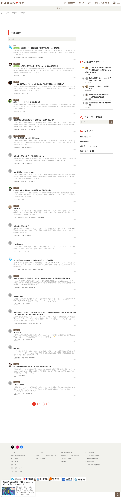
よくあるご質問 (40, 458)
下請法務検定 (18, 244)
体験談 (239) (84, 141)
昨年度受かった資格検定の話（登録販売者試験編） (98, 97)
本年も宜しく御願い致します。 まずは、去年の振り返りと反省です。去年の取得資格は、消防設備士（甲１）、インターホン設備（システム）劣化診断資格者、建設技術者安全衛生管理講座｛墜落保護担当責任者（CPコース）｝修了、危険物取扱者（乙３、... (44, 353)
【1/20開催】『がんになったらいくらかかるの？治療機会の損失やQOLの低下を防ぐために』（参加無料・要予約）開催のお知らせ (44, 313)
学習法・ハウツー (19, 135)
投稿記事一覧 (15, 461)
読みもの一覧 (15, 458)
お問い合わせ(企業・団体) (92, 455)
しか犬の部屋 (39, 452)
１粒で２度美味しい (20, 384)
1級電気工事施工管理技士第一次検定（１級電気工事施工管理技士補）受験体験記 (41, 278)
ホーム (13, 452)
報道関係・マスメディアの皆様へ (70, 455)
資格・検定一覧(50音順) (18, 455)
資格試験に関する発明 (21, 226)
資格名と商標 (18, 296)
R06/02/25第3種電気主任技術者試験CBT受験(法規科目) (32, 190)
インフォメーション (16, 471)
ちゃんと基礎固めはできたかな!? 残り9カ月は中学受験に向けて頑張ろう (38, 84)
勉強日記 (17, 63)
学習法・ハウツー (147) (88, 146)
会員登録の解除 (89, 461)
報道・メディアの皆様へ (102, 3)
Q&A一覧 (13, 465)
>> (50, 403)
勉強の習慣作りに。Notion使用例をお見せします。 (98, 80)
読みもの (81, 3)
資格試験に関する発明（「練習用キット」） (29, 156)
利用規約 (63, 461)
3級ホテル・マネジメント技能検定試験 (27, 102)
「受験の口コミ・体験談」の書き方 (46, 455)
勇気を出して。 (18, 208)
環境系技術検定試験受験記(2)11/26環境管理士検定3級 (32, 366)
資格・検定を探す (69, 3)
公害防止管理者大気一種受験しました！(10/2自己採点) (36, 66)
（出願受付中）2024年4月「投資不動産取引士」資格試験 (33, 260)
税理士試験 (17, 332)
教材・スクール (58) (87, 151)
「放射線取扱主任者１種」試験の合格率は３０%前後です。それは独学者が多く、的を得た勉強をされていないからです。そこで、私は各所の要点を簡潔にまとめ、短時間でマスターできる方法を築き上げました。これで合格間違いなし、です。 (44, 142)
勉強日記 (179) (85, 137)
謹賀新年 (16, 348)
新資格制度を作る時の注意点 (23, 172)
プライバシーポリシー (91, 458)
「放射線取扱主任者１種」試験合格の (26, 138)
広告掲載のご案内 (66, 458)
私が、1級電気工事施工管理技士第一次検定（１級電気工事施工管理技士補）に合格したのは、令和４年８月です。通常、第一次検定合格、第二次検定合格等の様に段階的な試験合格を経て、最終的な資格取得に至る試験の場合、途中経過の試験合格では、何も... (44, 283)
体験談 (16, 81)
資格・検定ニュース (16, 468)
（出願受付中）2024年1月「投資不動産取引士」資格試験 (36, 48)
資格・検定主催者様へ (67, 452)
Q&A (89, 3)
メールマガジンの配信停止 (92, 465)
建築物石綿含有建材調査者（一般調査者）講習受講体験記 (33, 120)
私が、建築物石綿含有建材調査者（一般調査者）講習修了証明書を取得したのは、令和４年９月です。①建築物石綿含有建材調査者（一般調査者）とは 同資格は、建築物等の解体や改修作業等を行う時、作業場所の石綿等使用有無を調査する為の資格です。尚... (44, 124)
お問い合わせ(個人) (90, 452)
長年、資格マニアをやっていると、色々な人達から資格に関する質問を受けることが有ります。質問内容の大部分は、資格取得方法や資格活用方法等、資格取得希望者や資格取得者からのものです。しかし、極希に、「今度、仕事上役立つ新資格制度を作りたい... (44, 176)
